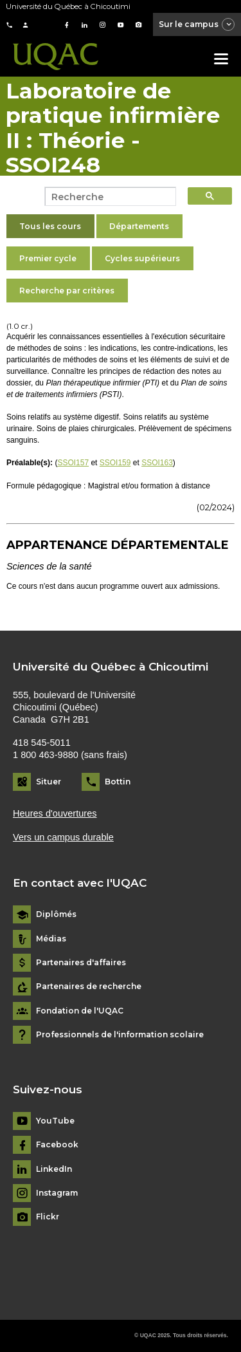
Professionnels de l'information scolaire (120, 1034)
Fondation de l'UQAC (79, 1010)
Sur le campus (197, 25)
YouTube (55, 1120)
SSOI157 (73, 462)
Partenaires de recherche (88, 986)
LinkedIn (54, 1169)
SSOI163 (157, 462)
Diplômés (56, 914)
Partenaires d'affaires (81, 962)
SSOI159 (115, 462)
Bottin (117, 781)
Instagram (57, 1193)
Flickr (47, 1216)
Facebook (57, 1144)
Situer (48, 781)
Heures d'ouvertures (55, 813)
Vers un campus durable (63, 837)
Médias (51, 938)
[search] (106, 197)
